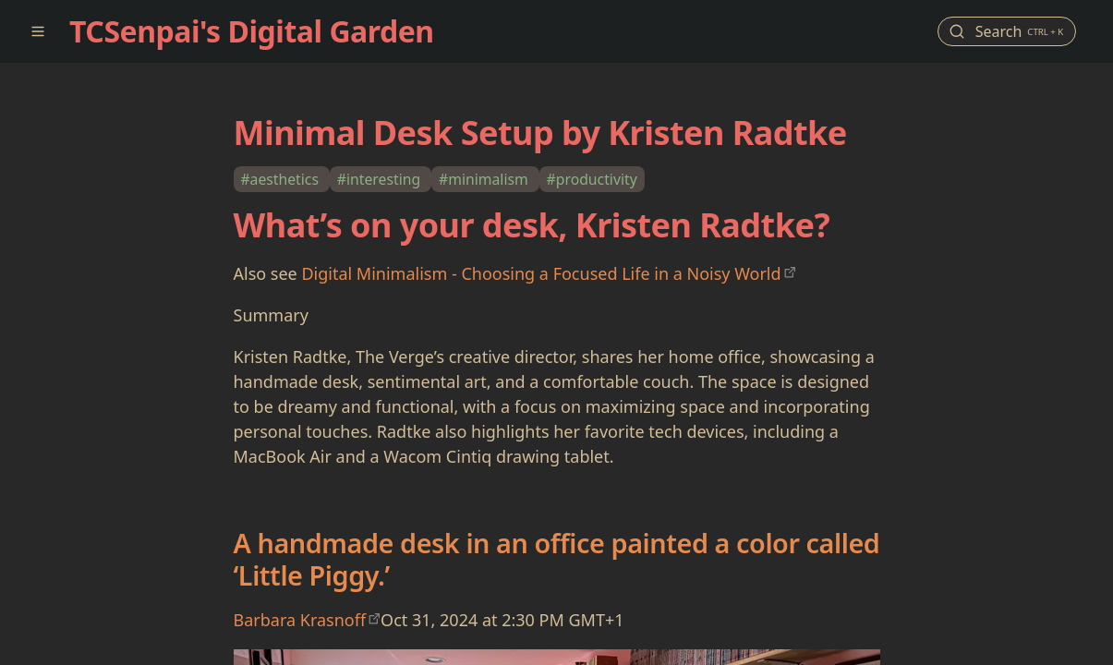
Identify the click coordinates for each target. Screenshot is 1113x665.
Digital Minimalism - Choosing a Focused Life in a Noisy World (540, 273)
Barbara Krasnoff (300, 620)
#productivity (592, 179)
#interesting (380, 179)
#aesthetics (281, 179)
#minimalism (485, 179)
